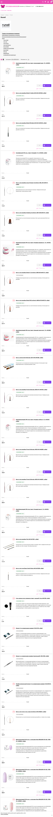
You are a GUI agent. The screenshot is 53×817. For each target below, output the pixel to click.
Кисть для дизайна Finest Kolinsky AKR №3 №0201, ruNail (31, 479)
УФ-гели (5, 51)
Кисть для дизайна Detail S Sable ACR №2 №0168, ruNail (31, 93)
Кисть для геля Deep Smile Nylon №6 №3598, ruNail (30, 568)
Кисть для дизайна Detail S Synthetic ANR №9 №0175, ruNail (32, 272)
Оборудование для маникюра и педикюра (11, 35)
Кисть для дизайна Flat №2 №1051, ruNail (27, 539)
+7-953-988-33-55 (39, 6)
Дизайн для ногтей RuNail (8, 48)
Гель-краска (6, 43)
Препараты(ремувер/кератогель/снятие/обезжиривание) (14, 36)
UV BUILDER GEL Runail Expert (9, 55)
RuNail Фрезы (6, 53)
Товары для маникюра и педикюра (10, 33)
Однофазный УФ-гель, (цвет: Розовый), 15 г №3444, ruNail (31, 153)
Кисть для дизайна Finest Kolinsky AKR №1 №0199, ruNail (31, 389)
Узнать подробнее (4, 814)
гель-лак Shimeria (7, 45)
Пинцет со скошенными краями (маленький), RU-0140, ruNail (32, 656)
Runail (3, 38)
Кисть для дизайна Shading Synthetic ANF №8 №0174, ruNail (32, 212)
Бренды (7, 14)
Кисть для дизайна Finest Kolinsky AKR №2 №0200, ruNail (31, 449)
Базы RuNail (5, 50)
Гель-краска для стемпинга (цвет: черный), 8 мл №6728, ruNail (33, 598)
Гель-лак (5, 41)
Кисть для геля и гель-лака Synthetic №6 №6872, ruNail (31, 711)
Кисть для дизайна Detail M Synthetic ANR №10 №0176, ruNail (33, 300)
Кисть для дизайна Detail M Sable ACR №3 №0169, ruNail (31, 123)
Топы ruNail (5, 40)
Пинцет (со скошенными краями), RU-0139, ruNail (29, 628)
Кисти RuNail (6, 46)
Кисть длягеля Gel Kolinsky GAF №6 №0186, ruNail (29, 357)
